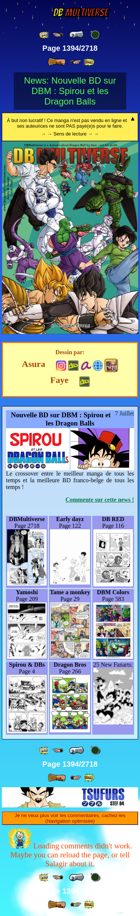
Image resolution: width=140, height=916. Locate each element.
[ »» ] (88, 62)
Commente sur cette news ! (99, 499)
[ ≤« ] (57, 35)
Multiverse (80, 12)
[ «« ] (44, 35)
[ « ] (76, 34)
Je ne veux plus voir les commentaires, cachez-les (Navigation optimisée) (70, 818)
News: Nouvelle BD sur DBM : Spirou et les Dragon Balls (70, 90)
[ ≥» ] (75, 62)
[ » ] (57, 62)
